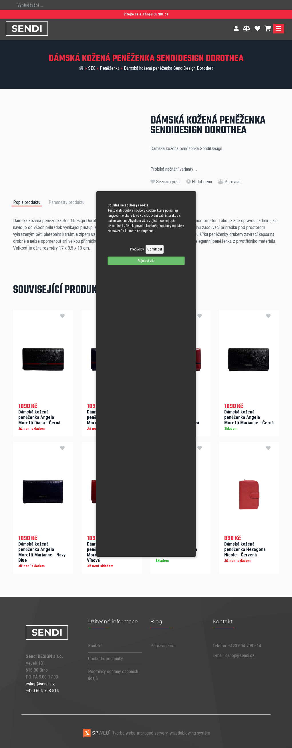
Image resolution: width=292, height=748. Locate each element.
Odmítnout (154, 249)
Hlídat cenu (199, 181)
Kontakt (95, 645)
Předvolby (137, 249)
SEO (92, 68)
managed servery (152, 733)
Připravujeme (162, 645)
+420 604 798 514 (42, 690)
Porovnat (229, 181)
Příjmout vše (146, 261)
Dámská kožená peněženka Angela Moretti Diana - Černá (39, 417)
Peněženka (110, 68)
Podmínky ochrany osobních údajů (113, 675)
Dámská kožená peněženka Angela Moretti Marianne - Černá (249, 417)
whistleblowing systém (190, 733)
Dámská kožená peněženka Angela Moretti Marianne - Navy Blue (41, 552)
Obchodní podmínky (105, 658)
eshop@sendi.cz (40, 684)
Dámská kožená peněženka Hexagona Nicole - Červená (245, 549)
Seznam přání (165, 181)
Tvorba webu (108, 733)
